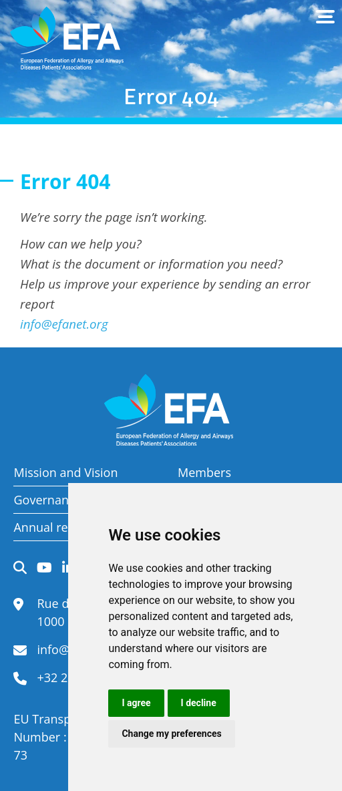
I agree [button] (136, 702)
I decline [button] (198, 702)
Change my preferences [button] (171, 733)
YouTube (44, 568)
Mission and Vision (65, 472)
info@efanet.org (64, 323)
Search (20, 568)
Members (204, 472)
